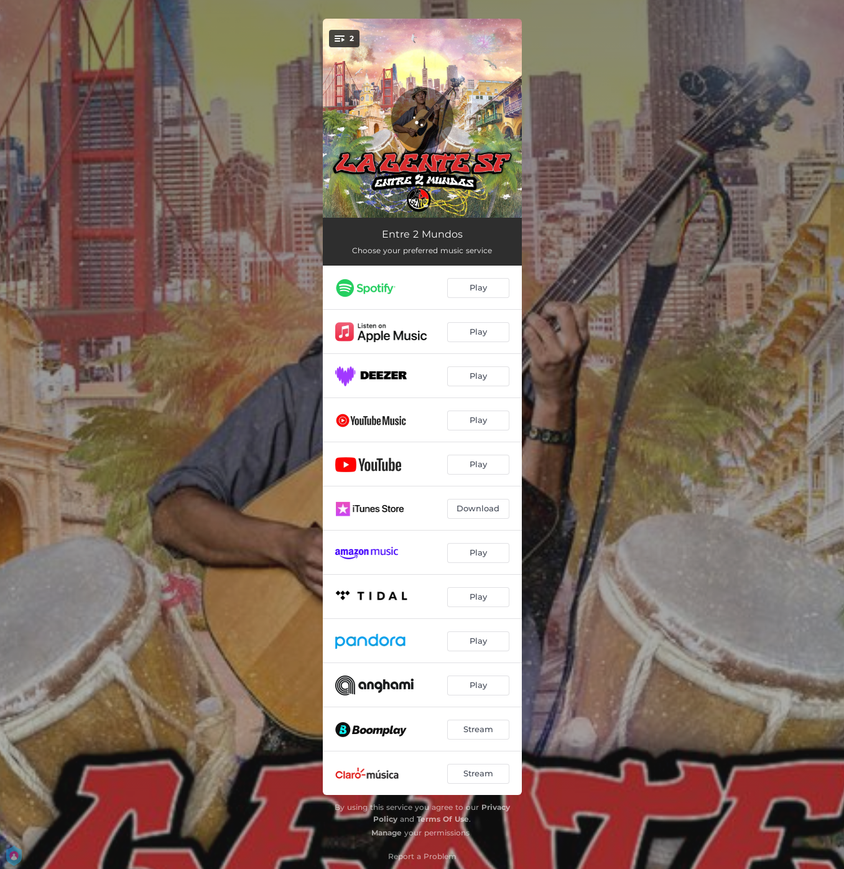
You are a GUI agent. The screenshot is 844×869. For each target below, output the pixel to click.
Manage (386, 832)
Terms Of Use (443, 819)
